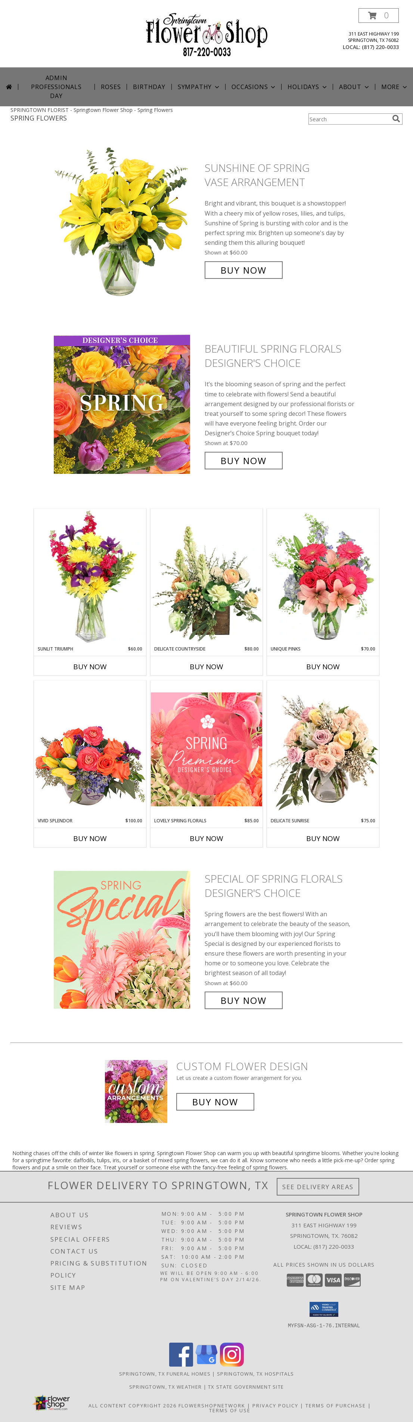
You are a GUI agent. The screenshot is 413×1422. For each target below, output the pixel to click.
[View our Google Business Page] (206, 1364)
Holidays (308, 87)
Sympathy (199, 87)
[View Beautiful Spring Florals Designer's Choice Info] (127, 404)
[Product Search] (349, 119)
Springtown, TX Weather (165, 1386)
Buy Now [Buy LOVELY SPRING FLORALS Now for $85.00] (206, 838)
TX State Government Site (246, 1386)
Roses (111, 87)
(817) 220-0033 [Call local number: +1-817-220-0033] (380, 47)
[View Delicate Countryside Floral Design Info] (206, 577)
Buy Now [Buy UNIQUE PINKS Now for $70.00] (323, 667)
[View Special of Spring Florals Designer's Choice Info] (127, 939)
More (395, 87)
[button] (378, 15)
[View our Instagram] (232, 1364)
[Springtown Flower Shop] (206, 33)
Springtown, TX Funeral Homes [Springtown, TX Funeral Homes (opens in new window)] (165, 1373)
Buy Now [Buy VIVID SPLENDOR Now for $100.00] (90, 838)
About (354, 87)
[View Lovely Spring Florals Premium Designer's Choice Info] (206, 749)
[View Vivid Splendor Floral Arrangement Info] (90, 749)
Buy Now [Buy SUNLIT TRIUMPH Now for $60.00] (90, 667)
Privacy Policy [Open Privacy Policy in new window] (275, 1405)
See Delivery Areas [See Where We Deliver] (318, 1186)
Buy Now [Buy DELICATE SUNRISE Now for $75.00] (323, 838)
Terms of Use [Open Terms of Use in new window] (230, 1410)
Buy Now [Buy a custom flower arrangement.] (215, 1102)
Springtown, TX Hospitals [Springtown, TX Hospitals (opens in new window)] (255, 1373)
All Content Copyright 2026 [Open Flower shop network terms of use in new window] (132, 1405)
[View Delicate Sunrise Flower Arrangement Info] (323, 749)
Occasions (254, 87)
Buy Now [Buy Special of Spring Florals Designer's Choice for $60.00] (244, 1000)
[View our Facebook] (181, 1364)
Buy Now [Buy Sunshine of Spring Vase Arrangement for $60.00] (244, 270)
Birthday (149, 87)
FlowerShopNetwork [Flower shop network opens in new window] (211, 1405)
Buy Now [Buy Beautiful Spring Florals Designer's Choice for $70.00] (244, 460)
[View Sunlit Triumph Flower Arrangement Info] (90, 577)
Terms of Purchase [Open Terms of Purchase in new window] (335, 1405)
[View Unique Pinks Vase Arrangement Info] (323, 577)
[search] (396, 119)
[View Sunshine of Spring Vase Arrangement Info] (127, 219)
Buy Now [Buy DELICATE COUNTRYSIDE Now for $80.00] (206, 667)
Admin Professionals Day (56, 87)
